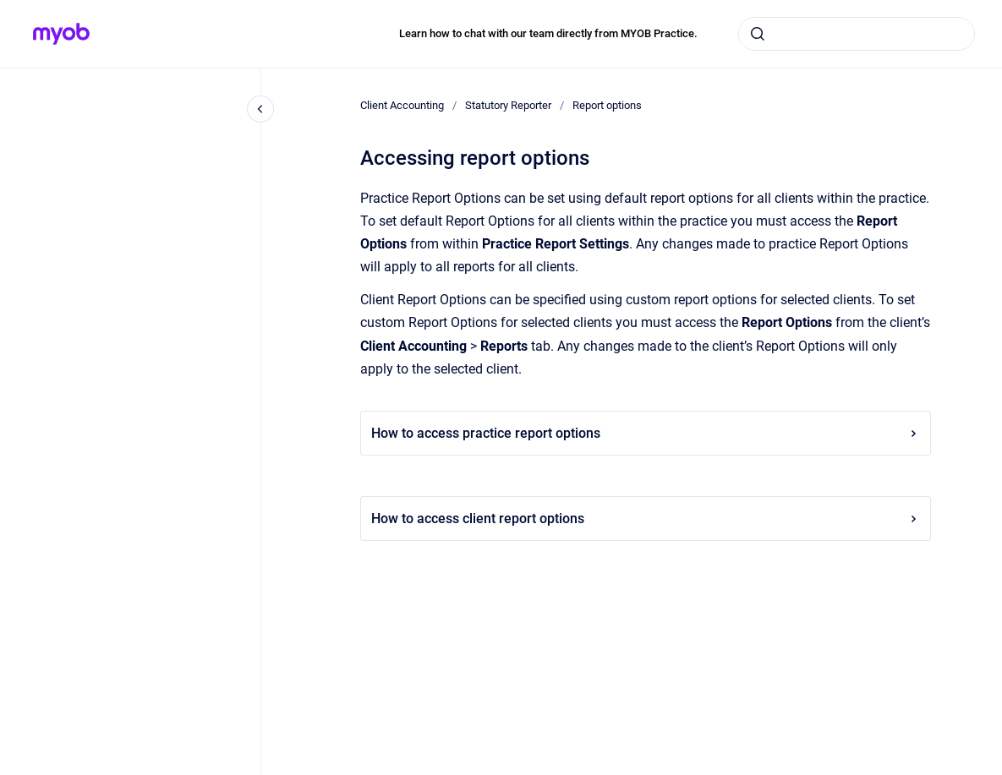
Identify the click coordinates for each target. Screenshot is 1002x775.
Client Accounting (402, 105)
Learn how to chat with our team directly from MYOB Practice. (548, 33)
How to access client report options (645, 518)
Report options (607, 105)
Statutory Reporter (508, 105)
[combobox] (856, 34)
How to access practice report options (645, 433)
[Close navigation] (260, 109)
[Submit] (757, 33)
